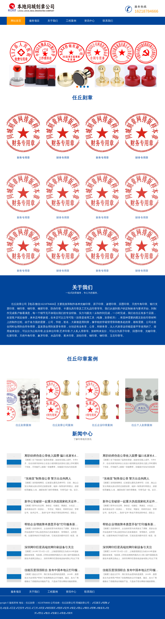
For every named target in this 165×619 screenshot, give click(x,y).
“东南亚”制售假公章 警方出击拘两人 (47, 492)
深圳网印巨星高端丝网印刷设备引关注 (49, 561)
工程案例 (71, 20)
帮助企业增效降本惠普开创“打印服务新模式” (53, 538)
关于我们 (53, 20)
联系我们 (108, 20)
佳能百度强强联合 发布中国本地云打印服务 (52, 584)
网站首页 (16, 20)
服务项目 (34, 20)
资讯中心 (89, 20)
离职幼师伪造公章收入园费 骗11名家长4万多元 (54, 469)
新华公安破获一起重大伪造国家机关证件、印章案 (56, 515)
